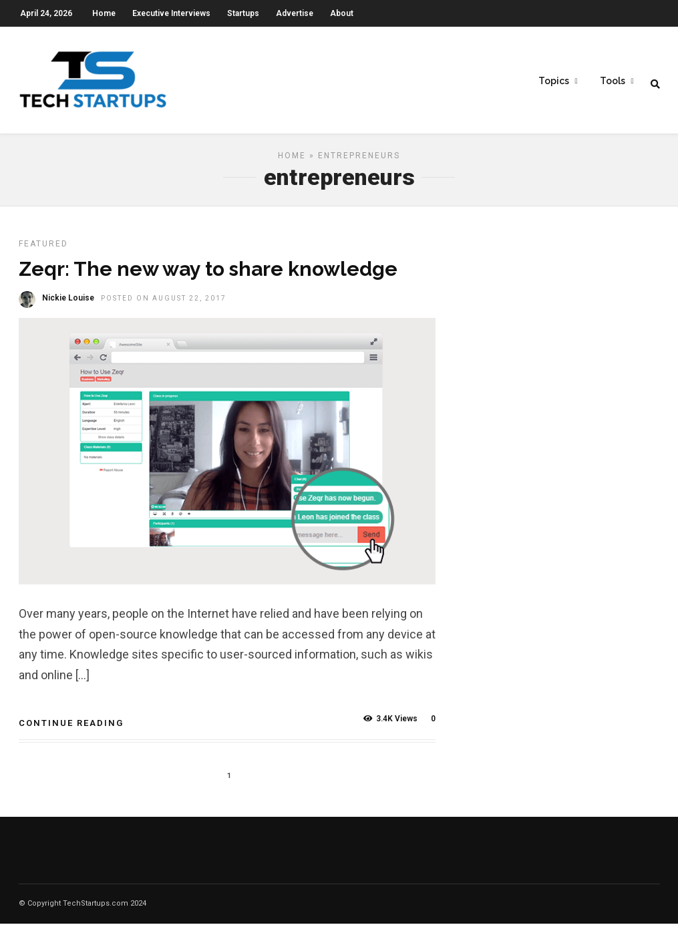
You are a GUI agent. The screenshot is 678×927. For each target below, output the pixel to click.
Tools (612, 80)
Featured (43, 247)
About (341, 13)
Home (104, 13)
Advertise (294, 13)
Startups (243, 13)
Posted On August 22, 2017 (163, 301)
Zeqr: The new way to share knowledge (208, 272)
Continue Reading (71, 726)
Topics (553, 80)
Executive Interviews (171, 13)
